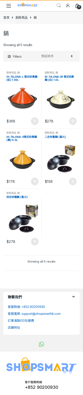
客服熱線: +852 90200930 (26, 307)
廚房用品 (21, 17)
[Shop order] (56, 56)
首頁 (6, 17)
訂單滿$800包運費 (21, 320)
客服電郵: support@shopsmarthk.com (34, 314)
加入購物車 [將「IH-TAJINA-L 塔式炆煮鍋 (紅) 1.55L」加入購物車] (35, 121)
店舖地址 (14, 327)
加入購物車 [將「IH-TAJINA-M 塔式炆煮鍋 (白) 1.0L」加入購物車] (73, 121)
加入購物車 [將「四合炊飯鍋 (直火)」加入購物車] (35, 241)
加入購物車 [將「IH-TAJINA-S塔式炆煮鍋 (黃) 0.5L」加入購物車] (35, 181)
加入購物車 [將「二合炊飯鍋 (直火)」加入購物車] (73, 181)
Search (58, 5)
